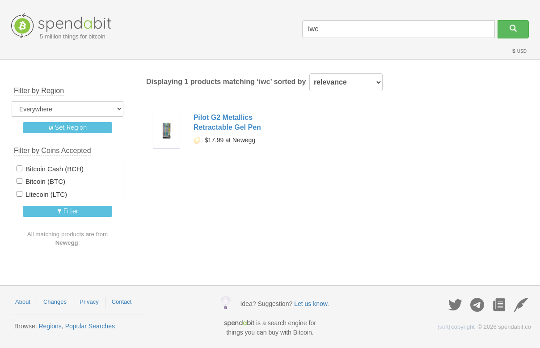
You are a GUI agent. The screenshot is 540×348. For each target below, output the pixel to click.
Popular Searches (90, 326)
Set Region (68, 127)
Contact (122, 301)
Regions (49, 326)
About (22, 301)
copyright (456, 326)
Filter (67, 211)
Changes (55, 301)
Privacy (89, 301)
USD (519, 51)
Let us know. (311, 303)
